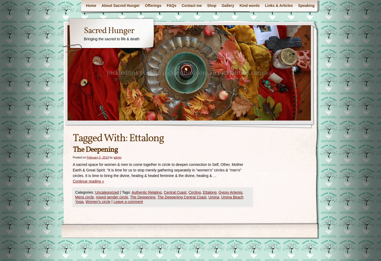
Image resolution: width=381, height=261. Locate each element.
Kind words (249, 5)
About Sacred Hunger (121, 5)
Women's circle (97, 202)
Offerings (153, 5)
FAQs (171, 5)
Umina (213, 197)
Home (91, 5)
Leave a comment (128, 202)
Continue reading (88, 181)
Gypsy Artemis (230, 192)
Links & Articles (279, 5)
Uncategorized (107, 192)
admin (117, 157)
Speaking (306, 5)
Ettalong (209, 192)
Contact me (192, 5)
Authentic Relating (147, 192)
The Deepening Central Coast (181, 197)
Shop (211, 5)
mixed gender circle (112, 197)
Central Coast (175, 192)
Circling (194, 192)
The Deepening (95, 150)
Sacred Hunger (109, 31)
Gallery (228, 5)
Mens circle (84, 197)
